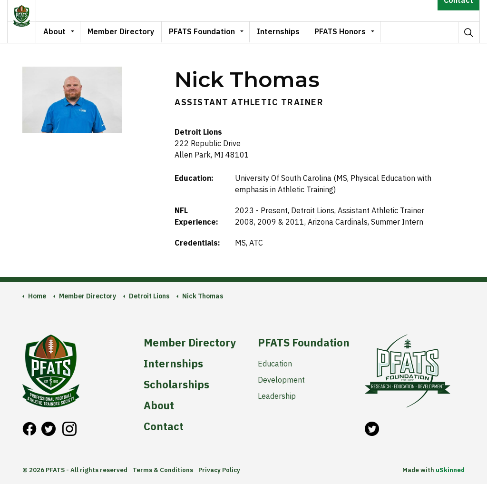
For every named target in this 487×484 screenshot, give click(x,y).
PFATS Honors (353, 32)
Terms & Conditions (163, 470)
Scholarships (176, 384)
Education (275, 363)
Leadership (277, 396)
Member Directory (133, 32)
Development (281, 380)
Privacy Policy (219, 470)
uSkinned (450, 470)
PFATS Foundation (215, 32)
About (67, 32)
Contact (458, 10)
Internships (291, 32)
